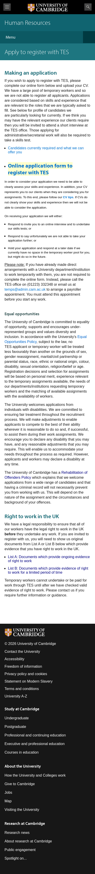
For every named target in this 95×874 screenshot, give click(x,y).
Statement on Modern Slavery (29, 681)
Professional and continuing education (35, 735)
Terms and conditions (22, 689)
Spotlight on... (16, 858)
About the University (23, 766)
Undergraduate (17, 718)
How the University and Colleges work (35, 775)
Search (88, 7)
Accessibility (14, 659)
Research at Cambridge (25, 823)
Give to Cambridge (20, 784)
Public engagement (20, 850)
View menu (7, 7)
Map (8, 801)
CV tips (68, 197)
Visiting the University (22, 810)
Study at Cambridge (22, 708)
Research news (17, 833)
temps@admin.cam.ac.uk (25, 289)
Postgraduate (15, 727)
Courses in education (22, 752)
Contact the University (22, 651)
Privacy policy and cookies (26, 674)
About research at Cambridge (28, 841)
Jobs (8, 792)
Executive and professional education (35, 744)
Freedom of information (23, 666)
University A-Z (16, 696)
